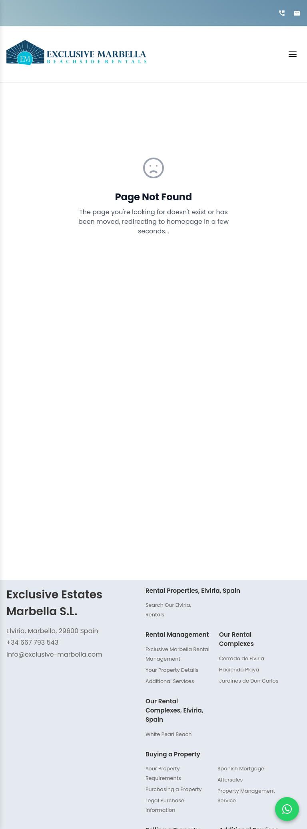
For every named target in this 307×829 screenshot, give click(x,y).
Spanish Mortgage (240, 768)
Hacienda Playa (239, 669)
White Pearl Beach (169, 734)
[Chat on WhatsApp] (287, 809)
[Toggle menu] (227, 54)
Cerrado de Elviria (241, 658)
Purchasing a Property (174, 789)
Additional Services (170, 681)
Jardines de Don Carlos (248, 680)
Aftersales (230, 779)
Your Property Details (172, 670)
